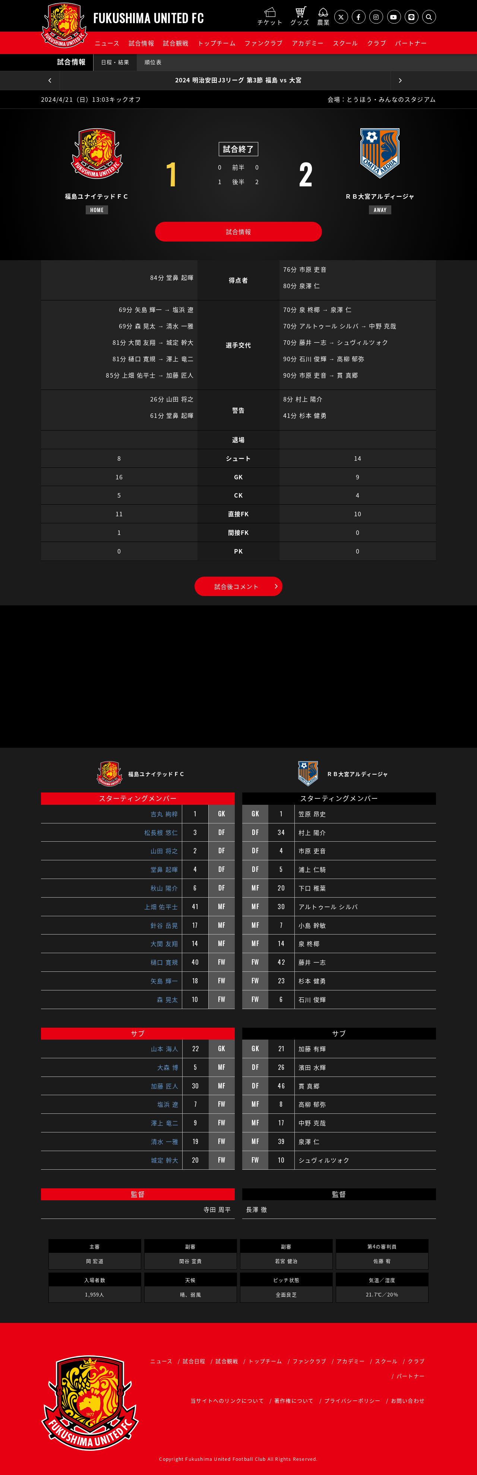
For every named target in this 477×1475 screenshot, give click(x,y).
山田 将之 (164, 850)
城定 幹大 (165, 1160)
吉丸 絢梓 (164, 813)
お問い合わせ (408, 1400)
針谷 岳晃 (164, 925)
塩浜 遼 (168, 1104)
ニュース (107, 42)
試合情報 (141, 42)
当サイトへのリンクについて (227, 1400)
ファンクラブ (263, 42)
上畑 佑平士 (161, 906)
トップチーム (217, 42)
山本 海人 (165, 1048)
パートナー (411, 42)
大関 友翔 (164, 943)
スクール (345, 42)
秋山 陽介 (164, 887)
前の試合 (50, 80)
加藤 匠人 (165, 1085)
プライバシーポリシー (352, 1400)
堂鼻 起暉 (164, 869)
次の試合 (400, 80)
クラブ (376, 42)
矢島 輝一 (164, 980)
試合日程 (194, 1361)
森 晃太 (167, 999)
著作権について (294, 1400)
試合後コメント (236, 586)
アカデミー (308, 42)
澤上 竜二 (165, 1122)
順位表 (153, 62)
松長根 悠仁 (161, 832)
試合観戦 (176, 42)
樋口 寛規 (164, 962)
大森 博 (168, 1067)
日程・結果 (115, 62)
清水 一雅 (165, 1141)
